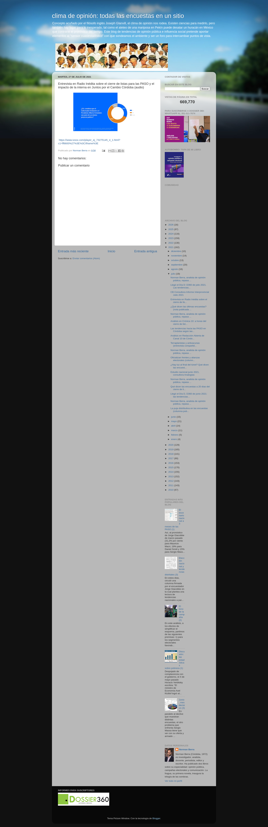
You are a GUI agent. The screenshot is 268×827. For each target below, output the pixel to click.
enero (174, 439)
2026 (171, 224)
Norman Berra (186, 749)
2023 (171, 238)
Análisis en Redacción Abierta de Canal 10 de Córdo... (187, 337)
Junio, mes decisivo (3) (182, 703)
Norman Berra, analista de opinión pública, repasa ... (188, 279)
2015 (171, 467)
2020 (171, 445)
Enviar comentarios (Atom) (86, 258)
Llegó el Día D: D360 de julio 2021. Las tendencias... (188, 286)
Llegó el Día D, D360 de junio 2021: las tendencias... (189, 395)
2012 (171, 481)
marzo (174, 430)
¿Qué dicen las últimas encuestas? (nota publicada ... (188, 308)
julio (173, 273)
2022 (171, 243)
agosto (175, 269)
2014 (171, 472)
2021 (171, 247)
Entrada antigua (145, 251)
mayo (174, 421)
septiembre (177, 264)
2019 (171, 449)
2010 (171, 490)
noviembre (177, 255)
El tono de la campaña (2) (181, 613)
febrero (175, 434)
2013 (171, 476)
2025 (171, 229)
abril (173, 425)
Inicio (111, 251)
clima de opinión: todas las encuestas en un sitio (118, 15)
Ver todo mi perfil (173, 781)
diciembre (176, 251)
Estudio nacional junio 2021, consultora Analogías (185, 373)
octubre (175, 260)
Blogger (156, 818)
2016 (171, 463)
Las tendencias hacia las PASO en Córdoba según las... (188, 329)
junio (174, 417)
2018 (171, 454)
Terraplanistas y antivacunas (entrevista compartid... (185, 344)
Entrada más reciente (73, 251)
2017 (171, 458)
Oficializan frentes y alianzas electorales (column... (185, 359)
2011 (171, 485)
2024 (171, 233)
